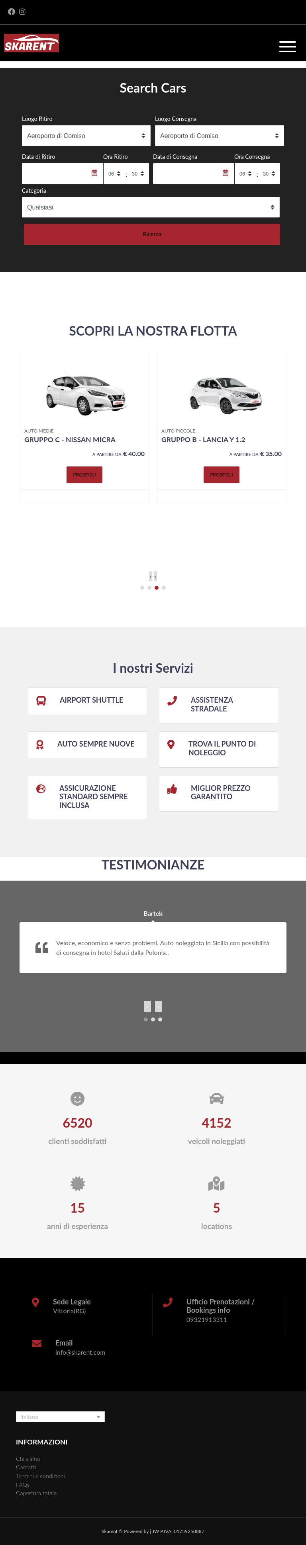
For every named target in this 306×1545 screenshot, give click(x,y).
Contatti (26, 1467)
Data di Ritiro (38, 156)
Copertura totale (36, 1493)
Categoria (34, 190)
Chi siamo (28, 1458)
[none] (60, 1417)
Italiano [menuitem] (29, 1416)
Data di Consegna (175, 156)
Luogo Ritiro (37, 118)
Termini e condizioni (40, 1475)
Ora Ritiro (115, 156)
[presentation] (150, 576)
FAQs (22, 1484)
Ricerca (152, 234)
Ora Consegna (252, 156)
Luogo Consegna (176, 118)
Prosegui (84, 487)
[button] (142, 588)
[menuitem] (60, 1417)
